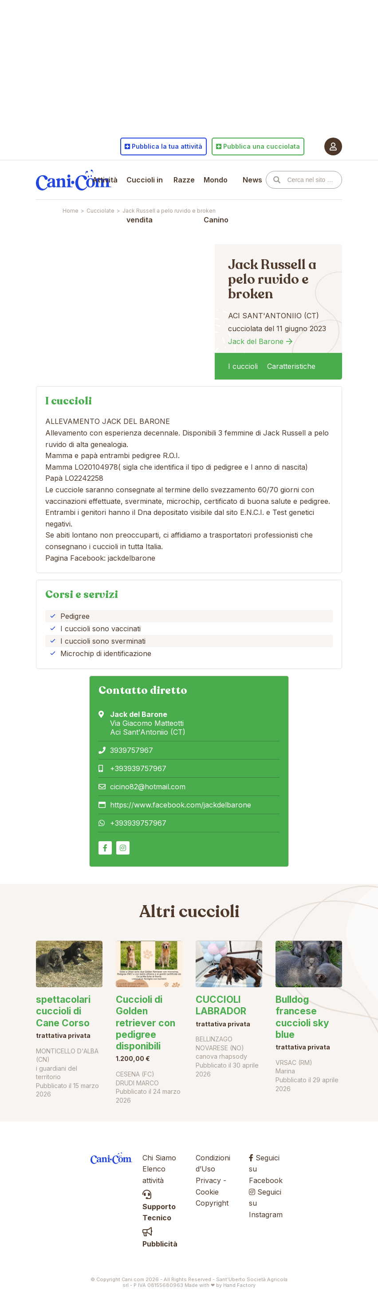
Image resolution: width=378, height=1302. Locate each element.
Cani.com (73, 180)
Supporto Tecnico (159, 1206)
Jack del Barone (256, 341)
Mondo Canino (216, 199)
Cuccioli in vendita (144, 199)
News (252, 179)
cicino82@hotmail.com (147, 786)
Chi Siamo (159, 1157)
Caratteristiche (291, 366)
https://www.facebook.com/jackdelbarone (180, 804)
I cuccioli (243, 366)
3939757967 (131, 750)
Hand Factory (239, 1285)
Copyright (212, 1203)
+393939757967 (138, 768)
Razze (184, 179)
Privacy (208, 1180)
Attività (105, 179)
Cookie (207, 1191)
